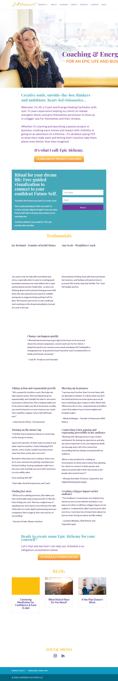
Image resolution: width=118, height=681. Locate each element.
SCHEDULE (64, 5)
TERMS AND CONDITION (37, 671)
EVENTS (74, 5)
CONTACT (95, 5)
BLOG (104, 5)
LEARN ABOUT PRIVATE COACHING (59, 159)
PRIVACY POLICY (18, 671)
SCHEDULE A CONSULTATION (59, 557)
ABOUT (54, 5)
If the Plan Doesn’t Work (92, 601)
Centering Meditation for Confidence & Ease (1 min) (26, 603)
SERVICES (42, 5)
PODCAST (84, 5)
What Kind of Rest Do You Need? (58, 601)
